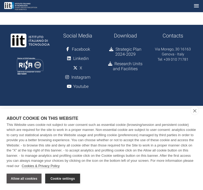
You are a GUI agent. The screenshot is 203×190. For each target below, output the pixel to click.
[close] (194, 110)
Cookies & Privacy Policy (41, 166)
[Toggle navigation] (196, 6)
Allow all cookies (24, 178)
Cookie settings (62, 178)
